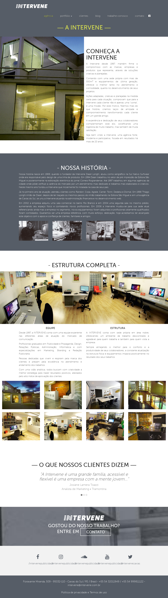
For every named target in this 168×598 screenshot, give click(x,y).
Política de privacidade (74, 592)
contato (139, 15)
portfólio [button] (66, 15)
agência (48, 15)
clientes (83, 15)
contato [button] (95, 532)
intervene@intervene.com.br (84, 585)
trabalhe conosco (117, 15)
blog (97, 15)
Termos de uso (98, 592)
